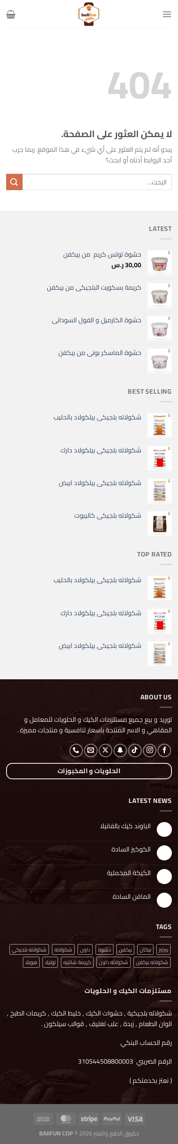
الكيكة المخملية (129, 873)
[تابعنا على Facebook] (164, 750)
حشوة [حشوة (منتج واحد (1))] (104, 949)
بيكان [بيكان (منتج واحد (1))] (145, 949)
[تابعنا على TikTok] (135, 750)
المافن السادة (132, 896)
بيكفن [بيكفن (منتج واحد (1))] (125, 949)
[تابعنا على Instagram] (149, 750)
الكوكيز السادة (131, 849)
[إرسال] (14, 182)
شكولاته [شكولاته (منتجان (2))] (63, 949)
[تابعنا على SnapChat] (120, 750)
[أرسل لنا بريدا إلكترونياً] (91, 750)
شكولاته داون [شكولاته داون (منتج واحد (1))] (113, 962)
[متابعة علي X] (105, 750)
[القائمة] (167, 14)
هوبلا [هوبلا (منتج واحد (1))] (31, 962)
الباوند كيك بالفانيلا (125, 826)
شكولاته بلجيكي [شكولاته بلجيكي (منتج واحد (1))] (29, 949)
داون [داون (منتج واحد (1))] (85, 949)
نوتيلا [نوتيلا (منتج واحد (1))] (50, 962)
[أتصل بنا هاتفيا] (76, 750)
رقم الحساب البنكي (145, 1042)
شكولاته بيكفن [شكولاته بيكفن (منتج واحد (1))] (152, 962)
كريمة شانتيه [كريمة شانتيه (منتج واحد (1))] (77, 962)
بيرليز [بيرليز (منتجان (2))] (163, 949)
